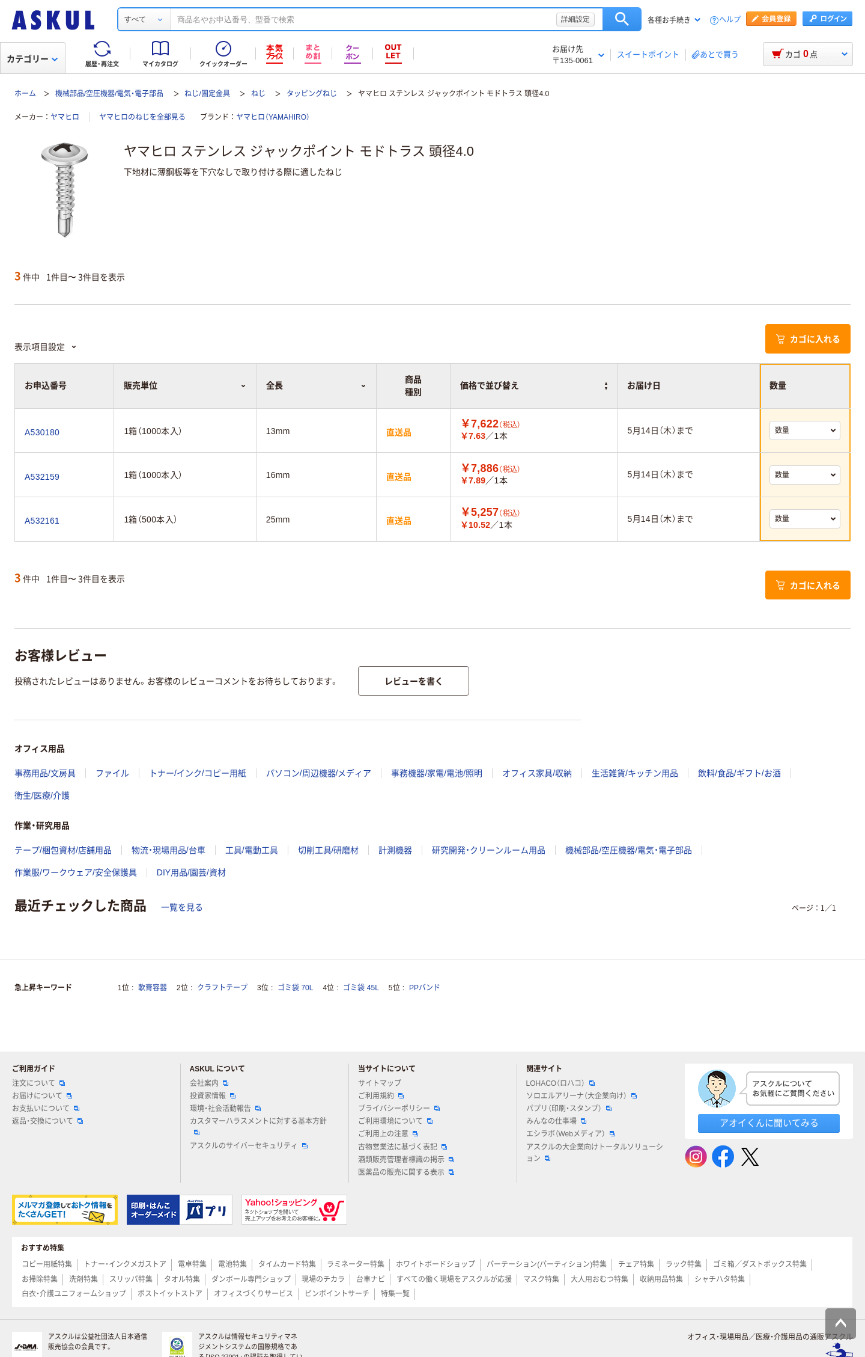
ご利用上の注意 (388, 1134)
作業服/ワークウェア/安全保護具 (75, 872)
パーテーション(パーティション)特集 (547, 1264)
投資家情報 (212, 1096)
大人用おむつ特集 (599, 1279)
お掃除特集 (40, 1279)
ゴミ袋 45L (360, 988)
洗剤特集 (83, 1279)
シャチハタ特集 (719, 1279)
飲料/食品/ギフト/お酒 (739, 773)
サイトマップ (379, 1083)
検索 (622, 19)
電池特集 (232, 1264)
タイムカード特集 (287, 1264)
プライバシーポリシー (399, 1108)
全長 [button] (316, 385)
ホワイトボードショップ (435, 1264)
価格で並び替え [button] (534, 385)
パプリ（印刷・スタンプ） (569, 1108)
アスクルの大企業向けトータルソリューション (594, 1153)
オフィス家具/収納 (537, 773)
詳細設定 (575, 19)
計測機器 (395, 850)
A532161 (42, 520)
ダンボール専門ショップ (251, 1279)
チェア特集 (636, 1264)
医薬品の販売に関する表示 (406, 1172)
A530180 (42, 432)
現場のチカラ (323, 1279)
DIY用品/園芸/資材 (191, 872)
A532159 (42, 477)
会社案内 (209, 1083)
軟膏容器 (152, 988)
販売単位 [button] (185, 385)
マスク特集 (541, 1279)
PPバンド (424, 988)
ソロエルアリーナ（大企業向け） (581, 1096)
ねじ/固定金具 (206, 94)
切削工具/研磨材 (328, 850)
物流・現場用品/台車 (168, 850)
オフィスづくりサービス (253, 1294)
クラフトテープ (222, 988)
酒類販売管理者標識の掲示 (406, 1160)
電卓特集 (192, 1264)
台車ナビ (370, 1279)
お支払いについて (45, 1108)
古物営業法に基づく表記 (402, 1147)
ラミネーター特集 (355, 1264)
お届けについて (42, 1096)
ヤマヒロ (64, 117)
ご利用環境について (395, 1121)
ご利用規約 (381, 1096)
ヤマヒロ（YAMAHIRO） (273, 117)
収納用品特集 (661, 1279)
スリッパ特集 (131, 1279)
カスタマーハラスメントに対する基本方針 (258, 1126)
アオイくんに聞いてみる (769, 1123)
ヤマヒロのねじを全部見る (142, 117)
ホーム (25, 94)
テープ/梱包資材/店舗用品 (63, 850)
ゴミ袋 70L (295, 988)
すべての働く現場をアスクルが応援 (454, 1279)
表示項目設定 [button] (45, 347)
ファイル (112, 773)
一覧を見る (182, 907)
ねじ (258, 94)
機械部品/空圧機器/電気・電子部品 (109, 94)
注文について (38, 1083)
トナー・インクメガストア (124, 1264)
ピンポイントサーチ (337, 1294)
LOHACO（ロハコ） (560, 1083)
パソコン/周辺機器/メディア (319, 773)
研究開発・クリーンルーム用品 (488, 850)
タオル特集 (182, 1279)
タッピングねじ (312, 94)
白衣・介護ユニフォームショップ (74, 1294)
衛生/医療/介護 (42, 795)
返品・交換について (47, 1121)
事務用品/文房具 (45, 773)
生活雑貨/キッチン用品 (635, 773)
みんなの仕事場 (556, 1121)
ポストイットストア (170, 1294)
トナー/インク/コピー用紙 (197, 773)
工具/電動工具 (251, 850)
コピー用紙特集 (47, 1264)
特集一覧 (395, 1294)
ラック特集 (684, 1264)
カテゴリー (32, 59)
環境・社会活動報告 (225, 1108)
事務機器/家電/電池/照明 (436, 773)
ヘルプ (730, 20)
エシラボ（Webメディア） (570, 1134)
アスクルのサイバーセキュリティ (249, 1146)
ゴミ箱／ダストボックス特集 (760, 1264)
